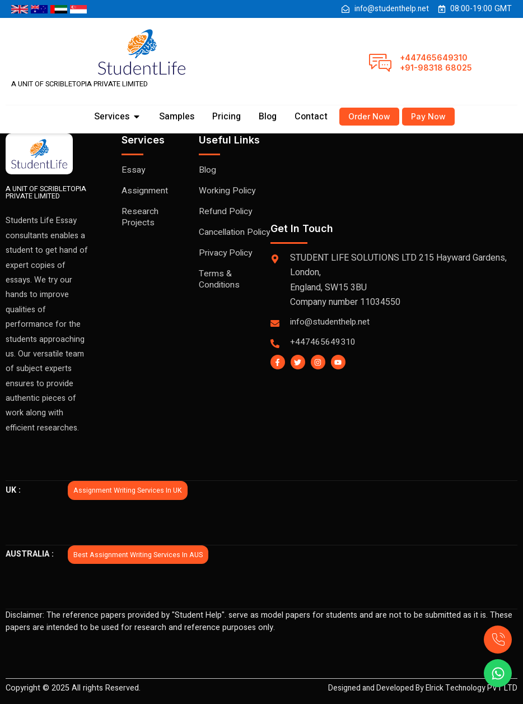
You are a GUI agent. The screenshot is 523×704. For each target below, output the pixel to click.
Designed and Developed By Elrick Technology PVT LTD (417, 688)
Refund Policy (226, 212)
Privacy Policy (226, 264)
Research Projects (140, 217)
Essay (134, 170)
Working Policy (227, 191)
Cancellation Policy (222, 238)
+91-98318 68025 (436, 67)
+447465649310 (434, 57)
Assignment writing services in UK (128, 490)
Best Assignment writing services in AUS (139, 554)
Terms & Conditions (219, 291)
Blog (208, 170)
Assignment (145, 191)
